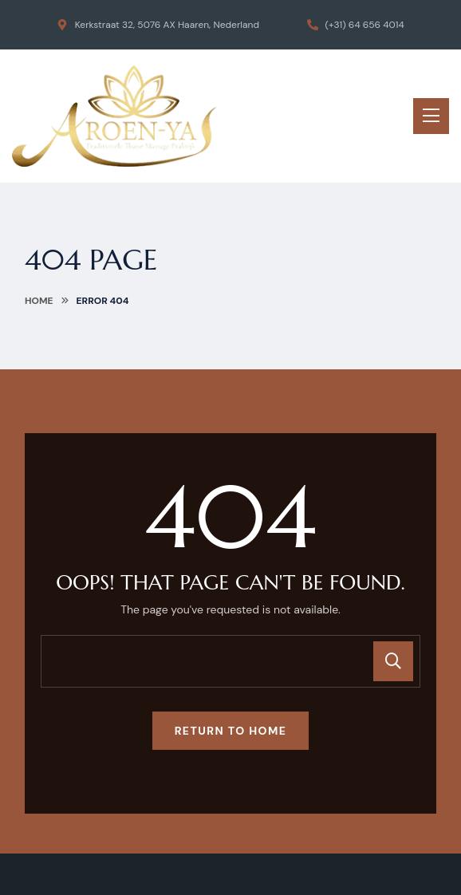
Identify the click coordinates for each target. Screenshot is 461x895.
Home (39, 300)
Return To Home (231, 730)
